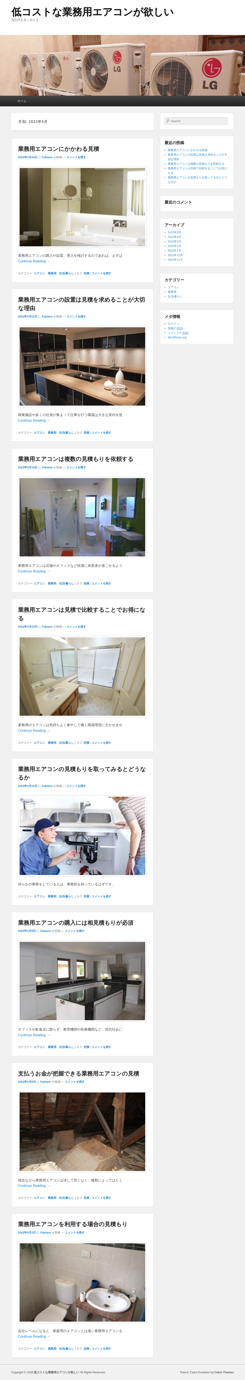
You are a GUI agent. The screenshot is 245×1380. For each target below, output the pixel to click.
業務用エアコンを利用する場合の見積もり (73, 1224)
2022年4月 (174, 236)
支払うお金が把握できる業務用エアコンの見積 (78, 1073)
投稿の (175, 328)
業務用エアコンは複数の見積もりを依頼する (75, 459)
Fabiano (47, 157)
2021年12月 (175, 255)
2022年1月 (174, 250)
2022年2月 (174, 246)
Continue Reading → (34, 261)
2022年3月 (174, 241)
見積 (86, 273)
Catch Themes (224, 1372)
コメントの (178, 333)
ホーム (22, 101)
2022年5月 (174, 232)
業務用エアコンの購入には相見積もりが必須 (75, 922)
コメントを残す (76, 157)
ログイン (173, 323)
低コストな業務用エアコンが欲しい (92, 12)
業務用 (52, 273)
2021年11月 (175, 259)
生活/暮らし (66, 273)
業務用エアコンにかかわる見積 (58, 149)
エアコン (39, 273)
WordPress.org (177, 337)
